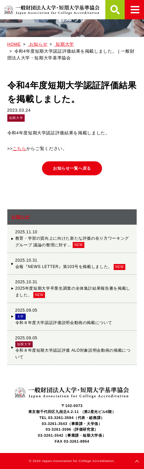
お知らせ (20, 216)
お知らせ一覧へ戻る (72, 168)
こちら (19, 148)
